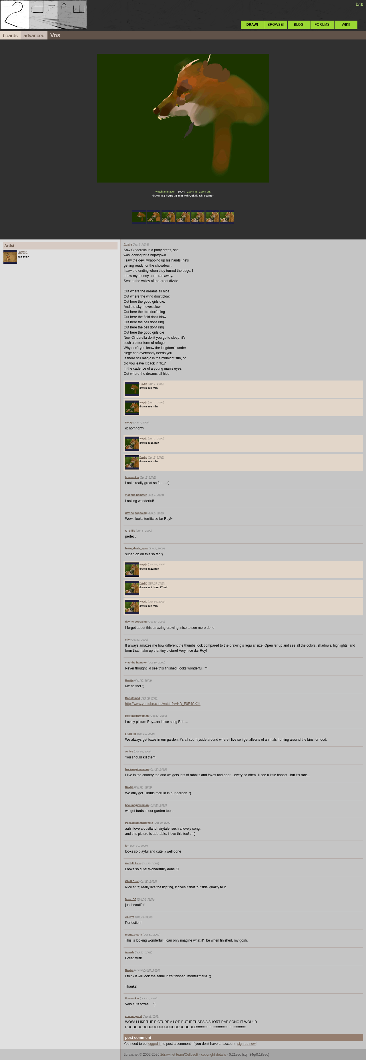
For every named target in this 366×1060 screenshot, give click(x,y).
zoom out (204, 191)
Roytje (22, 252)
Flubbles (130, 733)
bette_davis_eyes (136, 548)
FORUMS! (322, 25)
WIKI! (346, 25)
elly (127, 639)
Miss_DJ (130, 899)
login (359, 4)
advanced (34, 35)
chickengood (133, 1016)
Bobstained (132, 698)
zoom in (192, 191)
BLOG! (299, 25)
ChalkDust (131, 881)
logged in (155, 1044)
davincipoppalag (136, 512)
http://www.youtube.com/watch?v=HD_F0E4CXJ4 (162, 704)
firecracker (132, 477)
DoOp (128, 422)
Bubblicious (133, 863)
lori (127, 845)
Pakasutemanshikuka (139, 822)
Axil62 (129, 751)
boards (10, 35)
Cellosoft (191, 1055)
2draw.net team (172, 1055)
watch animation (165, 191)
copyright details (213, 1055)
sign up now (246, 1044)
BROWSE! (276, 25)
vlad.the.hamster (136, 494)
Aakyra (129, 916)
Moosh (129, 952)
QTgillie (130, 530)
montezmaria (133, 934)
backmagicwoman (137, 715)
